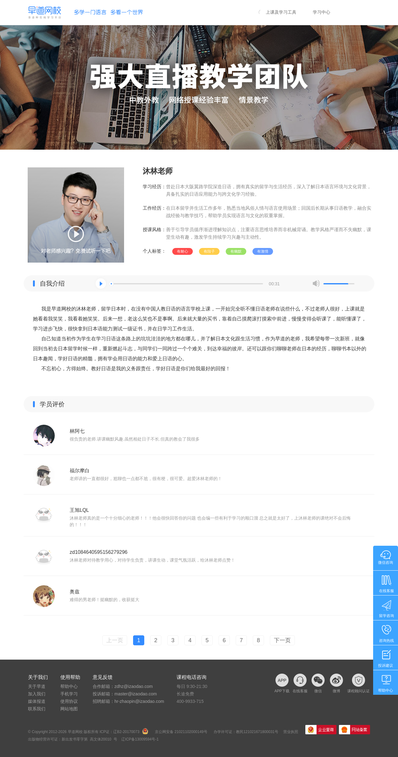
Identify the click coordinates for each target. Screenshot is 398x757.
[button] (100, 283)
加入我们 (36, 693)
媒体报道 (36, 701)
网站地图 (69, 708)
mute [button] (316, 283)
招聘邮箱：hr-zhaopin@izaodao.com (128, 701)
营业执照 (290, 732)
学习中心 (321, 12)
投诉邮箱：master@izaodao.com (125, 693)
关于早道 (36, 686)
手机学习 (69, 693)
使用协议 (69, 701)
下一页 (282, 640)
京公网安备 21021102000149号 (181, 732)
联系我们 (36, 708)
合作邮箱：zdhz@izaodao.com (123, 686)
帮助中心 (69, 686)
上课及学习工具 (281, 12)
